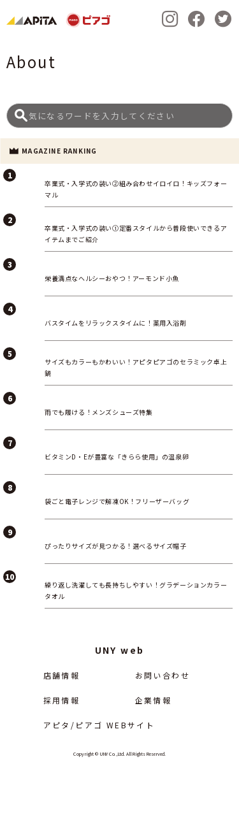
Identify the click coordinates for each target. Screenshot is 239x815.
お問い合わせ (162, 675)
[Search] (119, 115)
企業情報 (153, 700)
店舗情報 (61, 675)
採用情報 (61, 700)
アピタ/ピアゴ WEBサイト (99, 724)
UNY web (120, 650)
